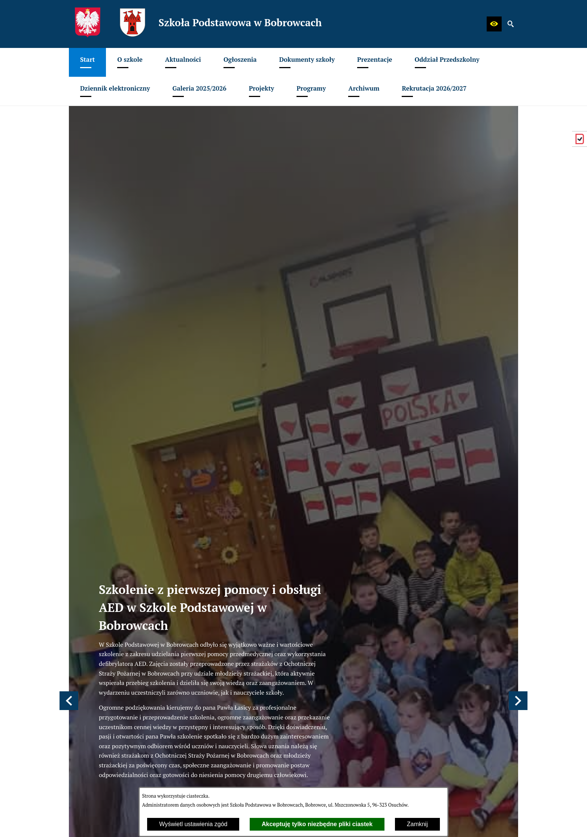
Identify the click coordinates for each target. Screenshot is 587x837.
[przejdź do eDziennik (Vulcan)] (579, 138)
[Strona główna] (198, 420)
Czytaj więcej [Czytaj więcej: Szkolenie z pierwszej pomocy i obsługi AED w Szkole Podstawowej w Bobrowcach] (312, 371)
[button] (494, 23)
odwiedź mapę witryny (245, 604)
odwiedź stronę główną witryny (256, 595)
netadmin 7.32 (499, 822)
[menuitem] (87, 62)
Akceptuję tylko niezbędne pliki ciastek (317, 824)
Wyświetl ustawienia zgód (193, 824)
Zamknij (417, 824)
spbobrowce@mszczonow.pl (127, 514)
